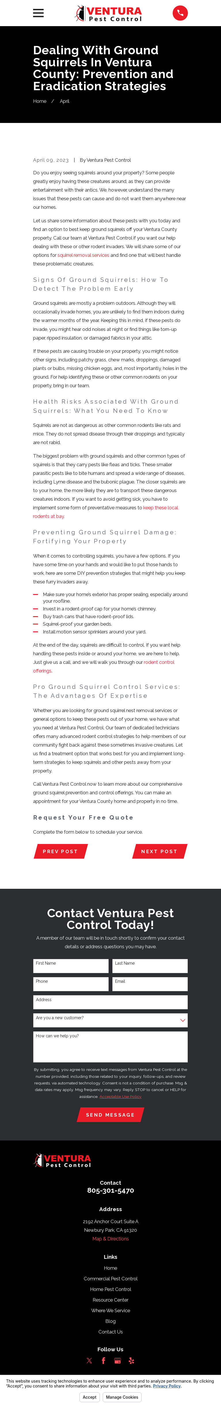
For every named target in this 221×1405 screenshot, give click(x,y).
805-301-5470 (110, 1190)
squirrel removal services (83, 255)
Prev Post (60, 851)
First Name (46, 963)
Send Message (110, 1115)
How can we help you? (57, 1036)
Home (110, 1268)
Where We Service (110, 1310)
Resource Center (110, 1300)
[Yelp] (131, 1360)
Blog (110, 1321)
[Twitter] (89, 1360)
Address (44, 999)
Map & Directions (110, 1239)
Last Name (125, 963)
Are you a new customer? (60, 1017)
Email (120, 981)
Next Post (159, 851)
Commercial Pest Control (111, 1278)
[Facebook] (103, 1360)
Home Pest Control (110, 1289)
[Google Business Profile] (117, 1360)
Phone (42, 981)
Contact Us (110, 1332)
